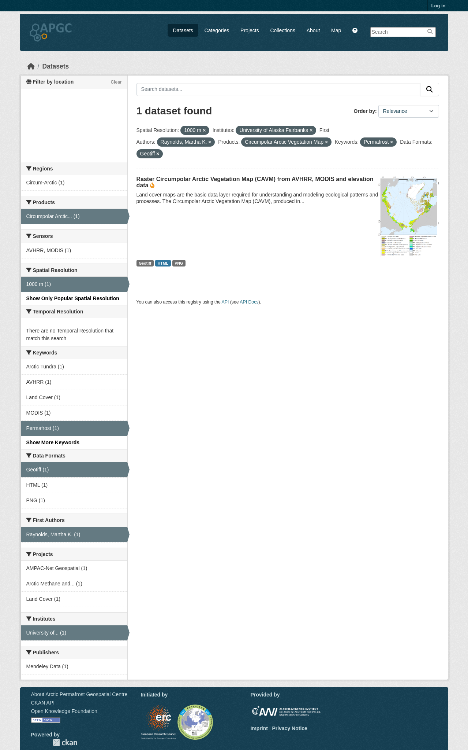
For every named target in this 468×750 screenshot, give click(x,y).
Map (336, 30)
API (225, 302)
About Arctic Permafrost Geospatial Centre (79, 694)
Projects (249, 30)
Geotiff (145, 263)
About (313, 30)
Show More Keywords (52, 442)
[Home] (31, 66)
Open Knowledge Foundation (64, 711)
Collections (282, 30)
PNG (179, 263)
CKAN (64, 742)
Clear (116, 82)
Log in (438, 5)
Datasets (183, 30)
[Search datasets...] (278, 89)
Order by (364, 111)
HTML (163, 263)
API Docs (249, 302)
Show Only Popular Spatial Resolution (72, 298)
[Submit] (429, 89)
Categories (217, 30)
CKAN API (43, 703)
